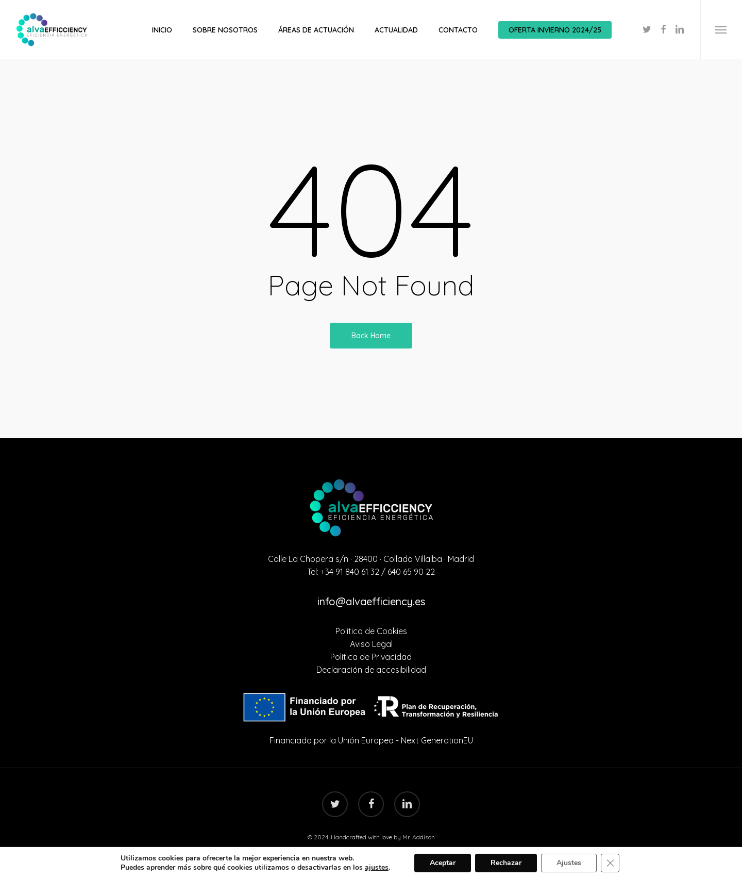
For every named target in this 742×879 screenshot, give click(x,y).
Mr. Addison (418, 837)
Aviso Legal (371, 644)
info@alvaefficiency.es (371, 601)
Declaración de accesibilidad (371, 670)
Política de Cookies (371, 631)
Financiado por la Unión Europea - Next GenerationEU (371, 740)
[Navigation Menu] (721, 29)
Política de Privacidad (371, 657)
